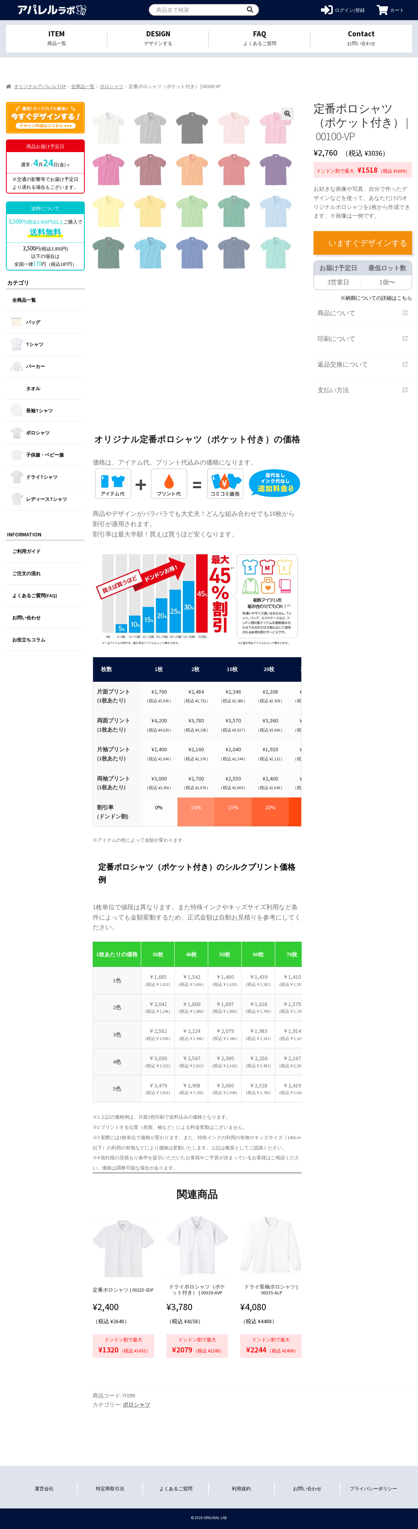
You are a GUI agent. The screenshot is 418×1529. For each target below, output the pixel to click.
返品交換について (362, 364)
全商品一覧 (83, 86)
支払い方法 (362, 390)
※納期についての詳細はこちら (376, 298)
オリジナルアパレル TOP (40, 86)
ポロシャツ (111, 86)
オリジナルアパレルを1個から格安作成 (52, 10)
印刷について (362, 338)
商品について (362, 313)
